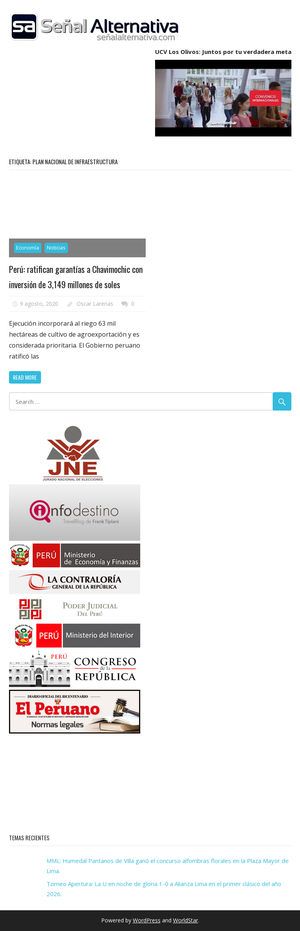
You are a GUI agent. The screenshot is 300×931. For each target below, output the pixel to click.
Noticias (56, 247)
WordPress (147, 920)
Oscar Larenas (95, 303)
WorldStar (185, 920)
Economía (27, 247)
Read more (25, 377)
